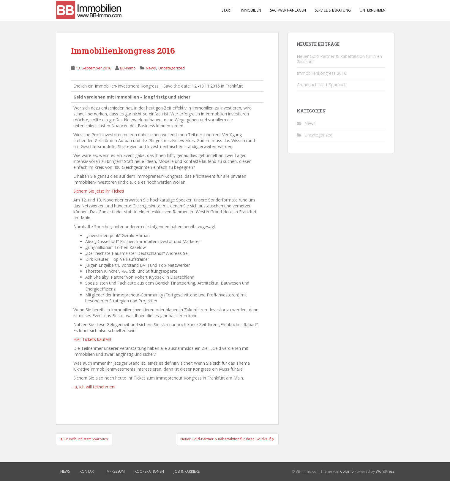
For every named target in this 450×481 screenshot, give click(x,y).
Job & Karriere (187, 471)
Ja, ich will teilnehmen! (94, 387)
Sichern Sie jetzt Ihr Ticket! (98, 191)
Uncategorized (171, 68)
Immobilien (251, 10)
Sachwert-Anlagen (288, 10)
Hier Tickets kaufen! (92, 339)
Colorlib (347, 471)
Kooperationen (149, 471)
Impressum (115, 471)
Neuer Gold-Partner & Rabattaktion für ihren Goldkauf (339, 58)
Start (227, 10)
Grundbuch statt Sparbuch (322, 85)
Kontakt (88, 471)
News (151, 68)
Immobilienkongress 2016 (321, 73)
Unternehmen (373, 10)
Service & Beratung (333, 10)
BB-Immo (128, 68)
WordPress (385, 471)
